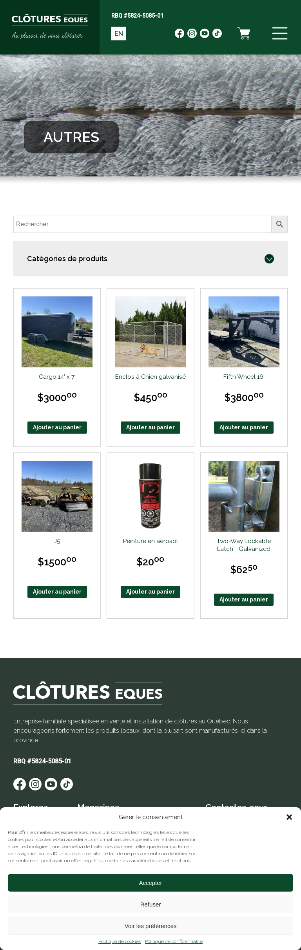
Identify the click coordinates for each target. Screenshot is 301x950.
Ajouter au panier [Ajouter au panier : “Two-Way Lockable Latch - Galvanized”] (243, 599)
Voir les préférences (151, 926)
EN (118, 33)
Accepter (150, 882)
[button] (289, 817)
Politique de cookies (119, 941)
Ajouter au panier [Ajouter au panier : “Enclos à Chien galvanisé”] (150, 427)
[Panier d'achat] (244, 33)
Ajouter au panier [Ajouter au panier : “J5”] (57, 592)
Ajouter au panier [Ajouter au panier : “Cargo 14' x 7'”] (57, 427)
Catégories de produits (67, 258)
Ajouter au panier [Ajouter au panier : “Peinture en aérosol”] (150, 592)
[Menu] (279, 33)
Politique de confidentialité (174, 941)
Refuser (150, 904)
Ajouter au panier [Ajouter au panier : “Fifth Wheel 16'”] (243, 427)
